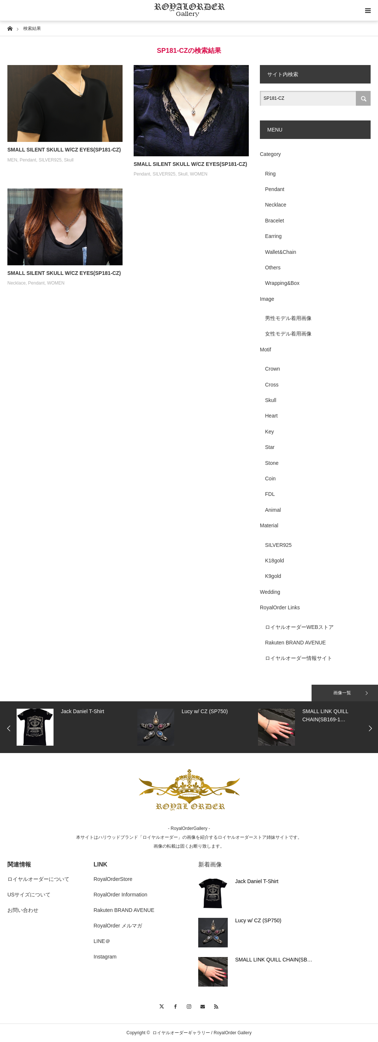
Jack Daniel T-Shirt (256, 881)
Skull (68, 160)
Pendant (28, 160)
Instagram (105, 957)
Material (269, 525)
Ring (270, 174)
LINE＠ (102, 941)
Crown (272, 369)
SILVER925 (50, 160)
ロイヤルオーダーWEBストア (299, 627)
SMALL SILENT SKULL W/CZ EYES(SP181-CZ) (64, 150)
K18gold (274, 560)
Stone (272, 463)
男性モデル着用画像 (288, 318)
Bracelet (274, 221)
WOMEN (198, 174)
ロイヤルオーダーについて (38, 879)
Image (267, 299)
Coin (270, 478)
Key (269, 432)
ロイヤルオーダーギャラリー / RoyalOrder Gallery (202, 1032)
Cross (272, 385)
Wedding (270, 592)
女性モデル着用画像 (288, 334)
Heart (271, 416)
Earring (273, 236)
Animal (273, 510)
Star (270, 447)
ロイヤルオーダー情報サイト (298, 658)
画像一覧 (342, 692)
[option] (75, 727)
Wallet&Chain (280, 252)
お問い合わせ (22, 910)
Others (273, 267)
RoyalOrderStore (113, 879)
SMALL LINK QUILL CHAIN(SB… (273, 960)
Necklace (16, 283)
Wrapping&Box (282, 283)
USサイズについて (29, 895)
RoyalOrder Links (280, 607)
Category (270, 154)
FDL (270, 494)
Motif (265, 350)
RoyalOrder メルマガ (118, 926)
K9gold (273, 576)
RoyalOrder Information (121, 895)
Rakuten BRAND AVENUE (295, 643)
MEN (12, 160)
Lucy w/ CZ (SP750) (258, 920)
